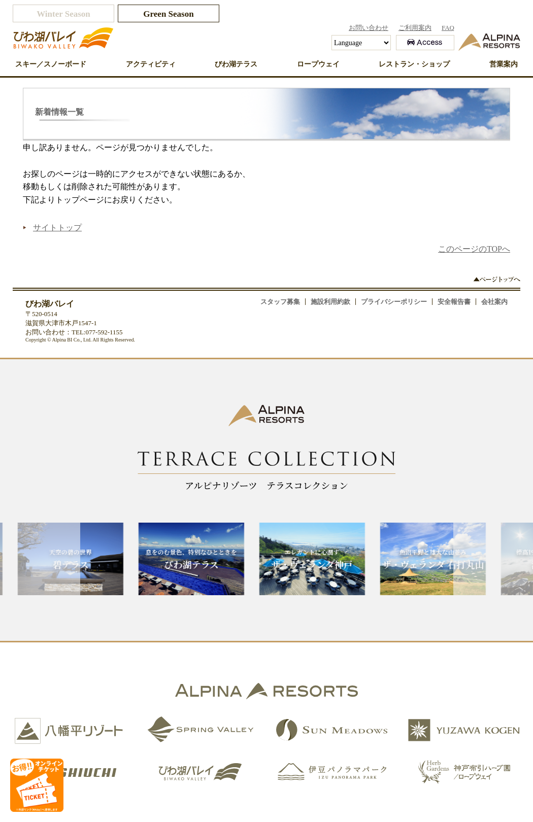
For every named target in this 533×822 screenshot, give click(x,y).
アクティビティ (151, 64)
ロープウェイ (318, 64)
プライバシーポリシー (394, 301)
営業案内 (503, 64)
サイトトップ (57, 227)
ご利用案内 (414, 27)
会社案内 (494, 301)
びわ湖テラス (236, 64)
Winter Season (63, 14)
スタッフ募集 (280, 301)
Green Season (168, 14)
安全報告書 (454, 301)
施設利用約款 (330, 301)
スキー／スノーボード (50, 64)
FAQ (448, 27)
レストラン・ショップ (414, 64)
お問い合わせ (368, 27)
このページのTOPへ (474, 249)
